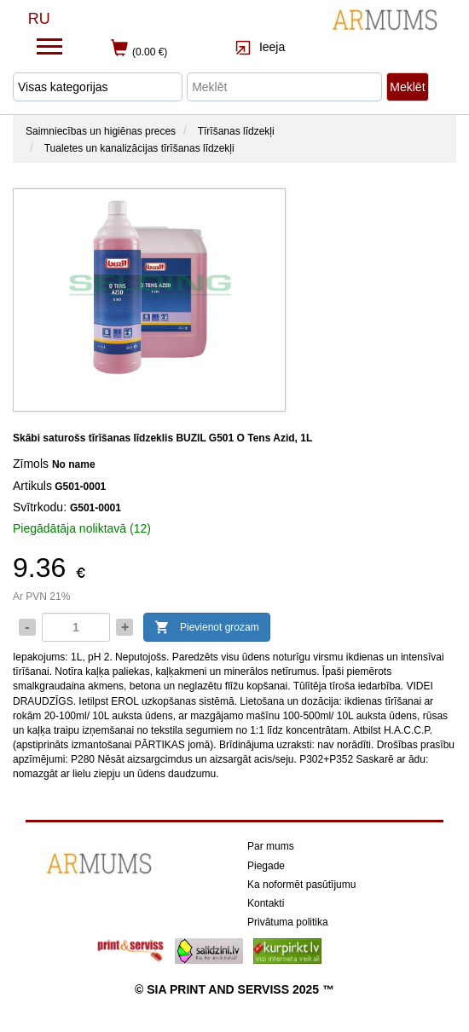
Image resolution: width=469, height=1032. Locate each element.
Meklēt (407, 87)
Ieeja (259, 47)
